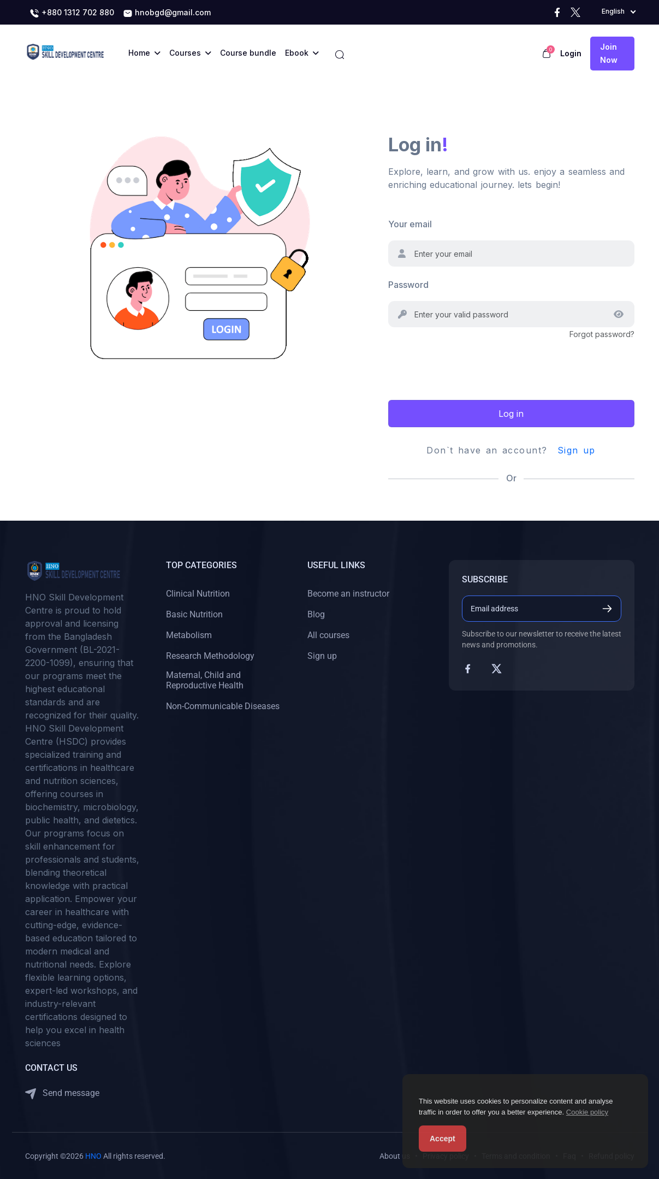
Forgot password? (601, 334)
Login (570, 53)
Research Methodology (210, 656)
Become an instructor (348, 593)
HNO (93, 1156)
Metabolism (189, 635)
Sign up (576, 450)
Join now (609, 53)
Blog (316, 614)
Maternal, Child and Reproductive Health (205, 680)
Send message (62, 1093)
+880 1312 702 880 (71, 13)
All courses (328, 635)
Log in (511, 413)
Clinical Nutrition (198, 593)
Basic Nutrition (194, 614)
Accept (442, 1138)
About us (394, 1156)
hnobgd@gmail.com (167, 13)
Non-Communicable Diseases (223, 706)
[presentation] (471, 362)
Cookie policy (587, 1112)
